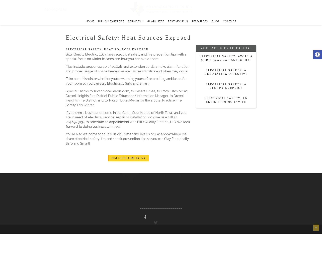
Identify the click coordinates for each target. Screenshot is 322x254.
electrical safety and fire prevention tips (146, 54)
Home (90, 21)
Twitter (127, 134)
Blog (215, 21)
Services (136, 21)
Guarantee (155, 21)
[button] (317, 54)
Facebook (163, 134)
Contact (229, 21)
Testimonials (178, 21)
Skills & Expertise (111, 21)
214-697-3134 (64, 9)
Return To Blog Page (128, 158)
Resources (199, 21)
